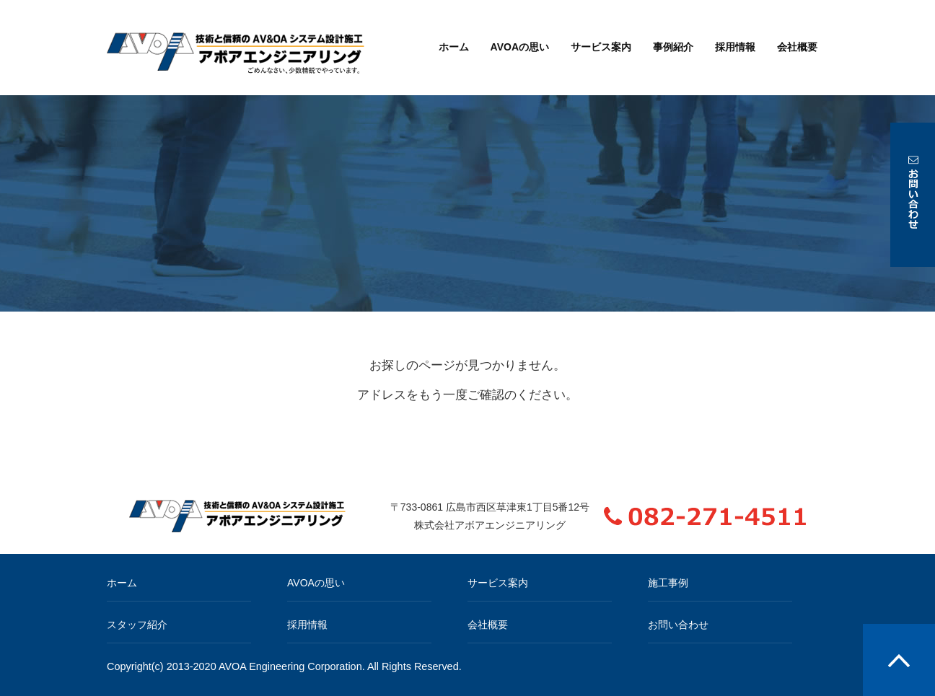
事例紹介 (673, 47)
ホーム (454, 47)
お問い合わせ (678, 624)
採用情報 (735, 47)
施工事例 (668, 583)
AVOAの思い (520, 47)
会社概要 (797, 47)
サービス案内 (601, 47)
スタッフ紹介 (137, 624)
